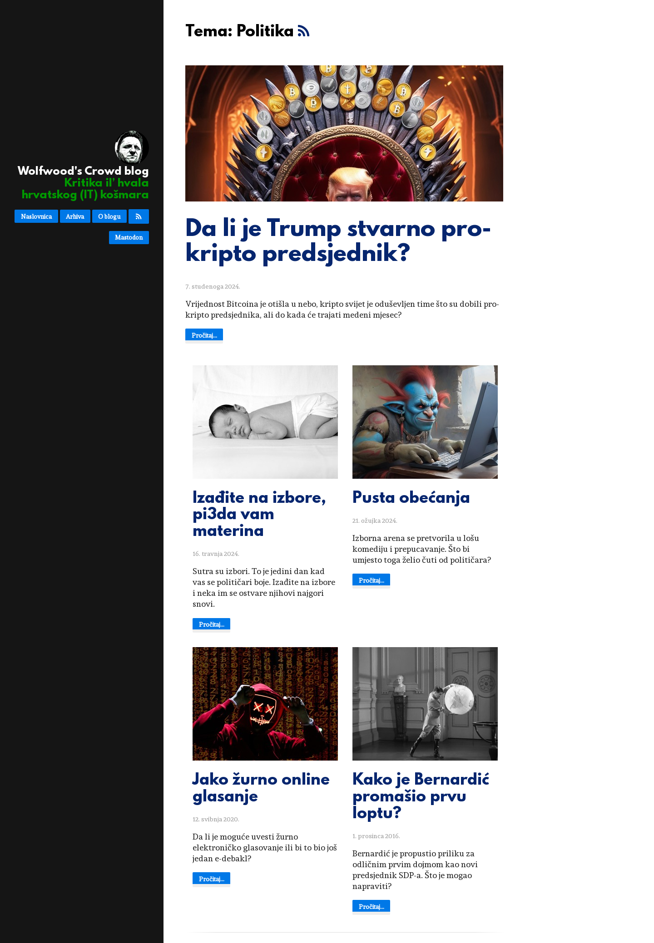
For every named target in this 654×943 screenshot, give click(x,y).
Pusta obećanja (411, 499)
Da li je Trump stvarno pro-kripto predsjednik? (338, 242)
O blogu (109, 216)
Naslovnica (36, 216)
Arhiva (75, 216)
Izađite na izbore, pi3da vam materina (259, 515)
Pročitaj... (204, 335)
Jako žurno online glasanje (261, 788)
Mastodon (129, 237)
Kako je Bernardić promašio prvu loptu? (420, 797)
